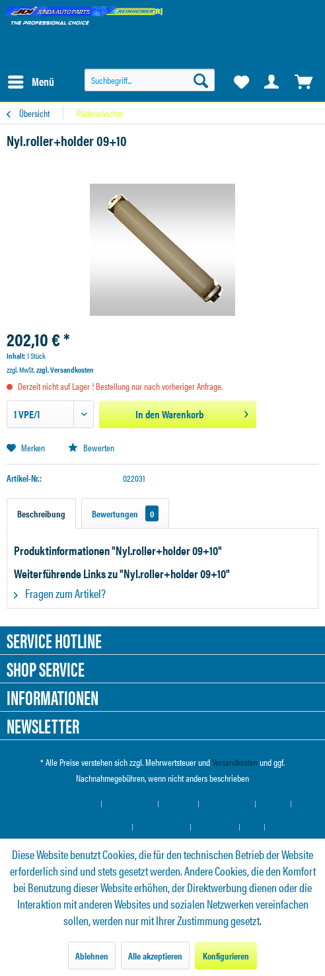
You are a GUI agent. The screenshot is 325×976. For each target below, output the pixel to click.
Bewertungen (125, 513)
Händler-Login (130, 804)
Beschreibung (41, 513)
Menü (31, 80)
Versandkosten (235, 762)
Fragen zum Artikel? (60, 593)
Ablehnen (91, 955)
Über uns (178, 804)
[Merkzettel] (240, 82)
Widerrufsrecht (161, 827)
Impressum (288, 827)
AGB (252, 827)
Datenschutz (215, 827)
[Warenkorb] (304, 82)
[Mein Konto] (272, 82)
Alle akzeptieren (155, 955)
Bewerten (91, 447)
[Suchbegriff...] (150, 80)
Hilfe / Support (227, 804)
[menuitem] (30, 82)
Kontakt (273, 804)
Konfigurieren (226, 955)
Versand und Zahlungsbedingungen (72, 827)
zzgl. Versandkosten (65, 369)
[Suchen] (201, 80)
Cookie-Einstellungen (63, 804)
